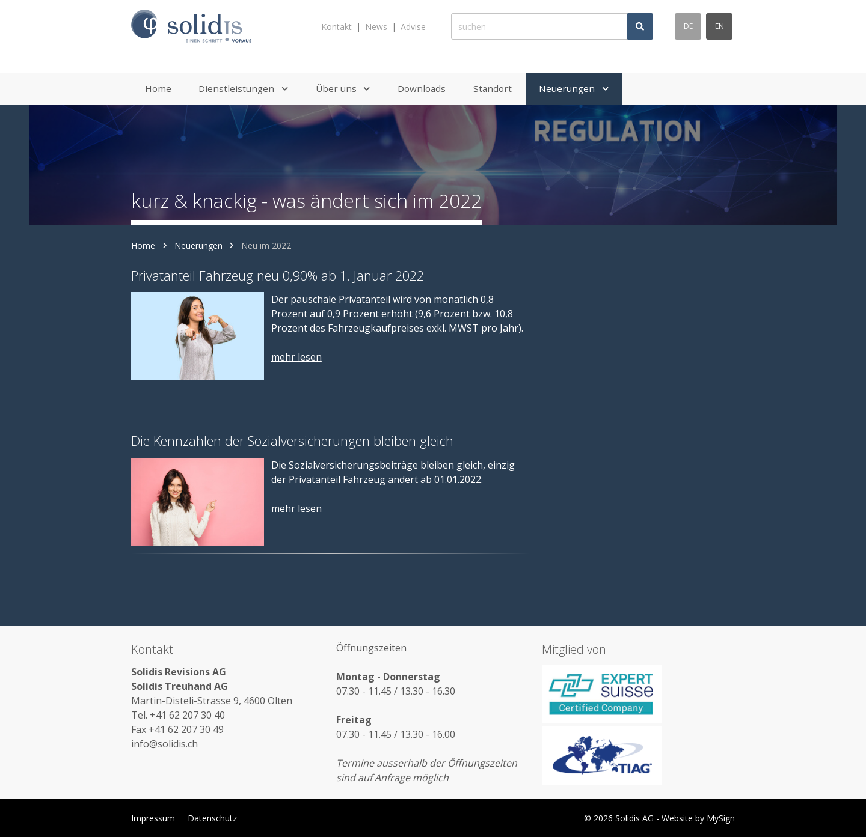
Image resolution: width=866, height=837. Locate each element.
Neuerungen (198, 245)
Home (143, 245)
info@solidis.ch (164, 743)
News (376, 26)
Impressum (153, 818)
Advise (413, 26)
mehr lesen (296, 357)
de (688, 26)
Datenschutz (212, 818)
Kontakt (336, 26)
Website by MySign (698, 818)
